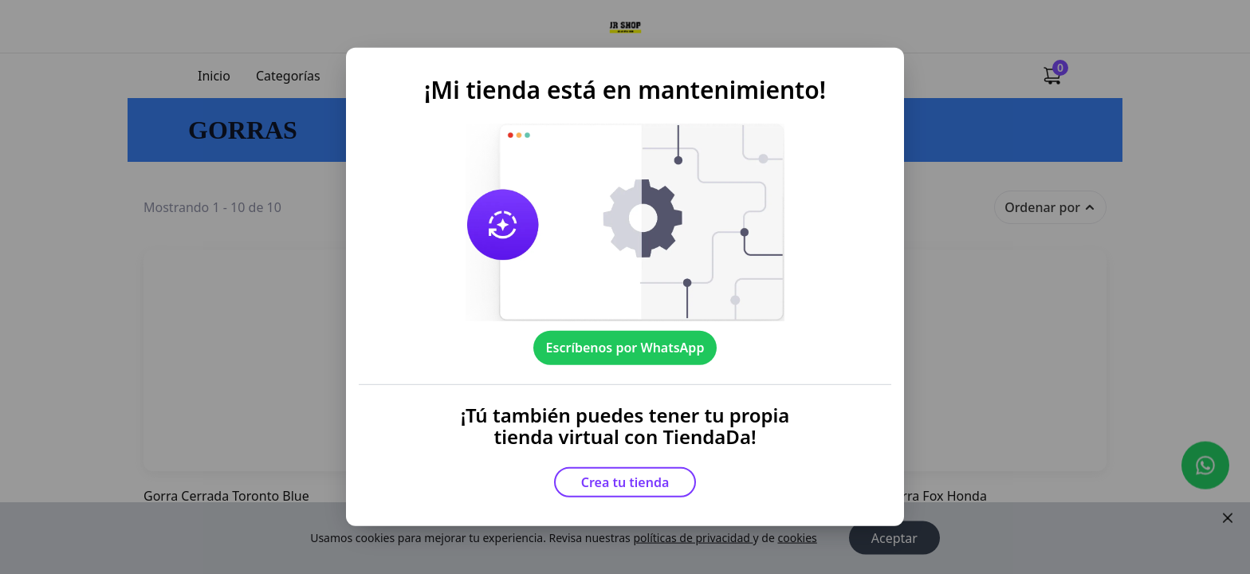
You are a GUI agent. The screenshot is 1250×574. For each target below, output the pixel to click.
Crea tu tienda (625, 482)
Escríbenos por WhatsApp (625, 347)
